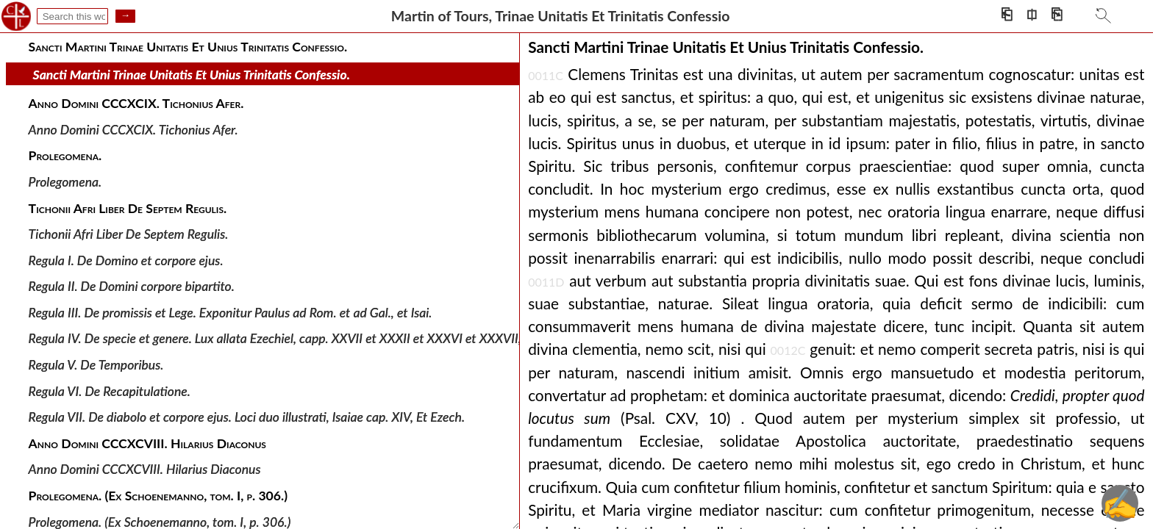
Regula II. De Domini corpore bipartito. (132, 286)
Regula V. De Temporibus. (96, 365)
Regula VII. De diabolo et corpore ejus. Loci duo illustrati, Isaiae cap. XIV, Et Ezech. (247, 417)
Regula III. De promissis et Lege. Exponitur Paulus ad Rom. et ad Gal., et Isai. (230, 312)
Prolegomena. (65, 182)
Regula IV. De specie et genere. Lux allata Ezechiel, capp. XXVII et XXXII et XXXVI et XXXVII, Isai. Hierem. (309, 338)
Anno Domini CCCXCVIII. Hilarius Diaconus (145, 469)
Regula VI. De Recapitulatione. (109, 390)
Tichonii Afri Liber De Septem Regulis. (129, 234)
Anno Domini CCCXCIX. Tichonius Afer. (133, 129)
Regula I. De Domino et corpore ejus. (126, 259)
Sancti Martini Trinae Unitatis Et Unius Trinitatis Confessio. (191, 74)
